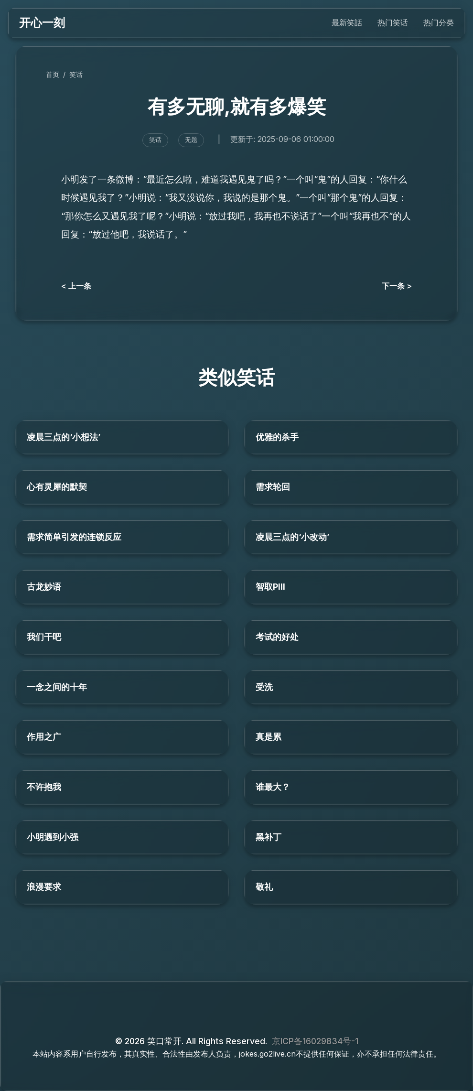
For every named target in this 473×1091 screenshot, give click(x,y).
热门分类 (438, 22)
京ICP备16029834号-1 (315, 1041)
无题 (191, 139)
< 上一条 (76, 286)
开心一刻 (42, 23)
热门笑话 (392, 22)
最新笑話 (347, 22)
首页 (52, 74)
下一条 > (397, 286)
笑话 (76, 74)
